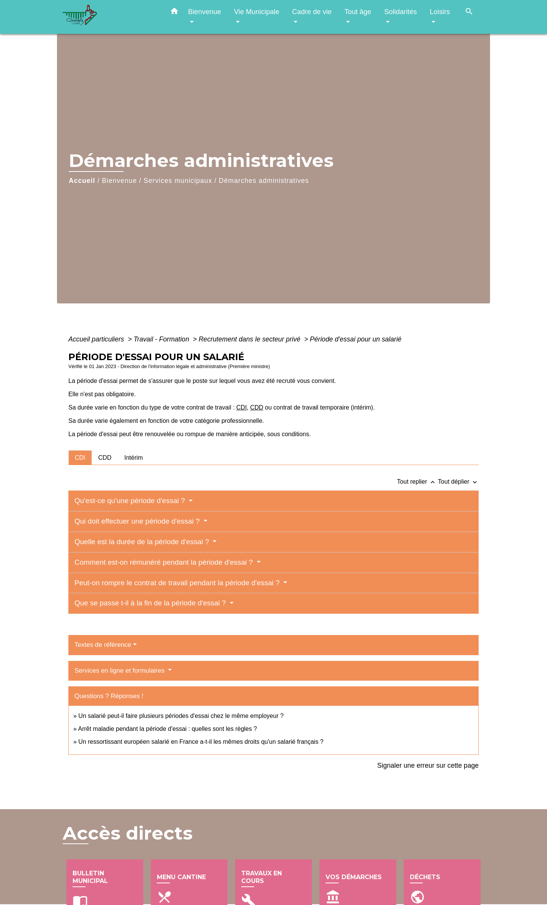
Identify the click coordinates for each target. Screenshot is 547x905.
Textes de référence (102, 644)
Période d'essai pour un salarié (356, 339)
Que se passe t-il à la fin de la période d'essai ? (151, 603)
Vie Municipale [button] (256, 12)
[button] (174, 12)
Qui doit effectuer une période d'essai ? (138, 521)
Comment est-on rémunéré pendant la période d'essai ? (164, 562)
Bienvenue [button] (204, 12)
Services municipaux (178, 180)
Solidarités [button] (400, 12)
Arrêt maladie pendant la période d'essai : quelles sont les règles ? (167, 729)
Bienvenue (119, 180)
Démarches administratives (264, 180)
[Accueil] (110, 17)
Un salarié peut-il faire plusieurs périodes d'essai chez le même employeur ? (180, 716)
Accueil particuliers (97, 339)
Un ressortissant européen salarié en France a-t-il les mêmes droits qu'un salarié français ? (200, 741)
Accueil (82, 180)
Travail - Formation (162, 339)
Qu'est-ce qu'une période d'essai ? (130, 501)
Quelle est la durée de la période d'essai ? (142, 542)
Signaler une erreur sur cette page (428, 765)
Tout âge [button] (358, 12)
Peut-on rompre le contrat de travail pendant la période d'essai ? (177, 583)
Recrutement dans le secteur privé (250, 339)
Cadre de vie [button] (312, 12)
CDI (241, 407)
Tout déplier (458, 481)
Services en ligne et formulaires (120, 670)
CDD (257, 407)
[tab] (80, 457)
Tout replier (417, 481)
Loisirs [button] (440, 12)
